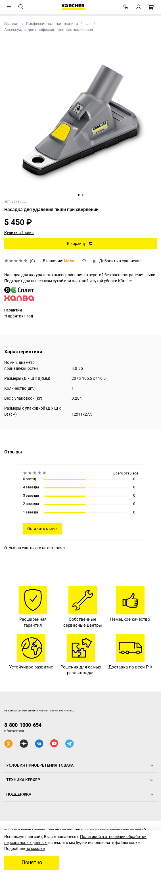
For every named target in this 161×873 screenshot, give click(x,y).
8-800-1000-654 (22, 725)
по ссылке (35, 848)
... (87, 23)
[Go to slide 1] (79, 195)
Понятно (32, 862)
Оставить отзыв (42, 528)
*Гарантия (14, 316)
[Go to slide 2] (82, 195)
